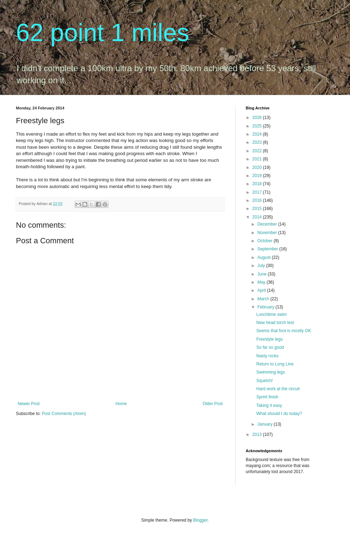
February (266, 307)
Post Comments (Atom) (64, 413)
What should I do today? (279, 413)
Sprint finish (267, 396)
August (264, 257)
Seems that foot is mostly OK (283, 330)
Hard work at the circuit (278, 388)
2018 (257, 183)
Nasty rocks (267, 355)
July (261, 265)
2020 (257, 167)
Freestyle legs (269, 339)
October (265, 240)
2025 (257, 126)
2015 (257, 208)
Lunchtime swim (271, 314)
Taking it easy (269, 405)
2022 (257, 150)
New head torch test (275, 322)
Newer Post (29, 403)
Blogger (200, 520)
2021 (257, 159)
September (268, 248)
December (267, 224)
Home (121, 403)
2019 (257, 175)
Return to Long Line (274, 364)
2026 (257, 117)
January (265, 424)
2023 (257, 142)
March (263, 298)
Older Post (213, 403)
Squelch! (264, 380)
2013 (257, 434)
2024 (257, 134)
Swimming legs (270, 372)
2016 (257, 200)
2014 (257, 217)
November (267, 232)
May (262, 282)
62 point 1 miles (102, 32)
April (262, 290)
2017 (257, 192)
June (262, 274)
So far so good (270, 347)
